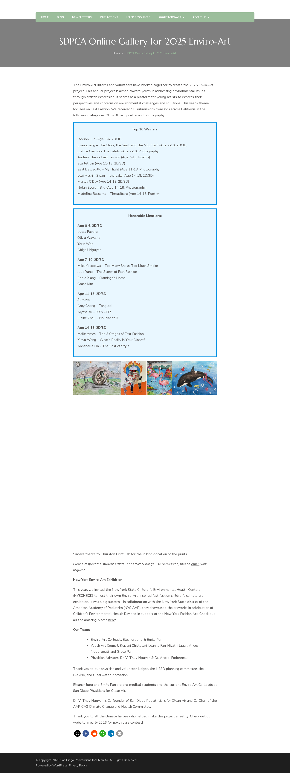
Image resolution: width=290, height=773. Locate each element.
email (195, 564)
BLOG (60, 17)
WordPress (60, 765)
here (111, 620)
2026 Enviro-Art (170, 17)
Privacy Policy (78, 765)
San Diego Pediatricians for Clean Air (84, 760)
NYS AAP (132, 608)
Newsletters (82, 17)
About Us (199, 17)
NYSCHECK (83, 595)
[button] (77, 733)
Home (45, 17)
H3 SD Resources (138, 17)
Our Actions (109, 17)
